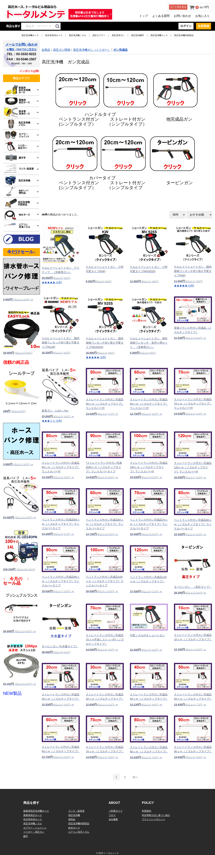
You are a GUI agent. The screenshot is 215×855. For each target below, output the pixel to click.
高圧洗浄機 (74, 815)
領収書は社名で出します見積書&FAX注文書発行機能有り (89, 14)
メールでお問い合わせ (21, 44)
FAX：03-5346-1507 (21, 59)
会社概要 (113, 819)
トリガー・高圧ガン (33, 832)
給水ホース (74, 827)
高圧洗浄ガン (118, 35)
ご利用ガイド (116, 811)
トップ (143, 15)
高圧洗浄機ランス (159, 35)
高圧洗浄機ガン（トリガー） (91, 49)
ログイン (186, 25)
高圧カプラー (98, 35)
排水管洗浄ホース (53, 35)
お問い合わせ (182, 15)
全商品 (46, 49)
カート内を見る (178, 7)
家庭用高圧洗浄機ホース (36, 811)
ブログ (112, 815)
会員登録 (203, 25)
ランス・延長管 (76, 811)
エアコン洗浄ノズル (78, 832)
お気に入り (202, 15)
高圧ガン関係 (61, 49)
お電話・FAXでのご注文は (21, 49)
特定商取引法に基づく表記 (156, 815)
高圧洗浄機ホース (30, 35)
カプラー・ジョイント (35, 827)
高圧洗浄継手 (137, 35)
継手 (25, 836)
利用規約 (146, 811)
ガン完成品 (120, 49)
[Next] (135, 777)
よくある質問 (160, 15)
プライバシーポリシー (153, 819)
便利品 (71, 819)
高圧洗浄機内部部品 (184, 35)
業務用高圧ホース (32, 815)
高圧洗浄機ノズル (77, 35)
